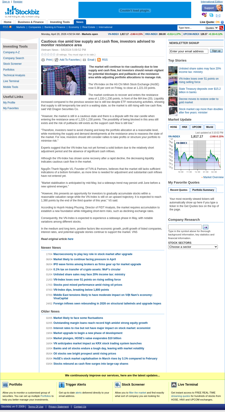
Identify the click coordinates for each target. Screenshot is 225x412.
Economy (74, 27)
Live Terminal (11, 81)
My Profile (9, 102)
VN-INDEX (113, 34)
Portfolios (8, 69)
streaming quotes (180, 396)
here (70, 239)
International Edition (212, 1)
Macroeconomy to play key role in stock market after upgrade (92, 254)
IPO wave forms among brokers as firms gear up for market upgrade (97, 264)
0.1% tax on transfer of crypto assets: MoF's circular (87, 269)
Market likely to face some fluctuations (78, 318)
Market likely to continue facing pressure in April (84, 259)
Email (90, 59)
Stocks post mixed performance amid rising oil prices (87, 284)
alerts (79, 392)
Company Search (13, 58)
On (218, 22)
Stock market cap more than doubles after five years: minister (201, 111)
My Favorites (11, 108)
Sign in (6, 1)
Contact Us (80, 406)
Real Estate (89, 27)
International (105, 27)
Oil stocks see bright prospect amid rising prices (84, 353)
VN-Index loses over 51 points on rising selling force (87, 279)
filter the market (137, 392)
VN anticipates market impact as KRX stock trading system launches (97, 343)
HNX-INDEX (151, 34)
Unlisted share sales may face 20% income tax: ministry (89, 274)
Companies (35, 27)
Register (18, 1)
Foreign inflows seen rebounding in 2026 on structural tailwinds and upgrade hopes (107, 303)
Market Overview (213, 177)
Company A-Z (11, 52)
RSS (7, 27)
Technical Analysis (14, 75)
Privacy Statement (58, 406)
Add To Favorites (70, 59)
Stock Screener (12, 63)
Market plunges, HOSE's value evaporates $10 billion (87, 338)
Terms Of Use (35, 406)
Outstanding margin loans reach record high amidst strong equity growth (100, 323)
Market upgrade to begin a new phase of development (87, 333)
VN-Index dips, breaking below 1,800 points (81, 289)
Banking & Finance (54, 27)
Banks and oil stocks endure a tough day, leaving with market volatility (98, 348)
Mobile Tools (10, 87)
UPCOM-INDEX (191, 34)
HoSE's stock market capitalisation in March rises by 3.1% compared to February (105, 358)
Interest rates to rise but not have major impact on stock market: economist (101, 328)
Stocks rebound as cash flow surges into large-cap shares (90, 363)
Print (49, 59)
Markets (20, 27)
